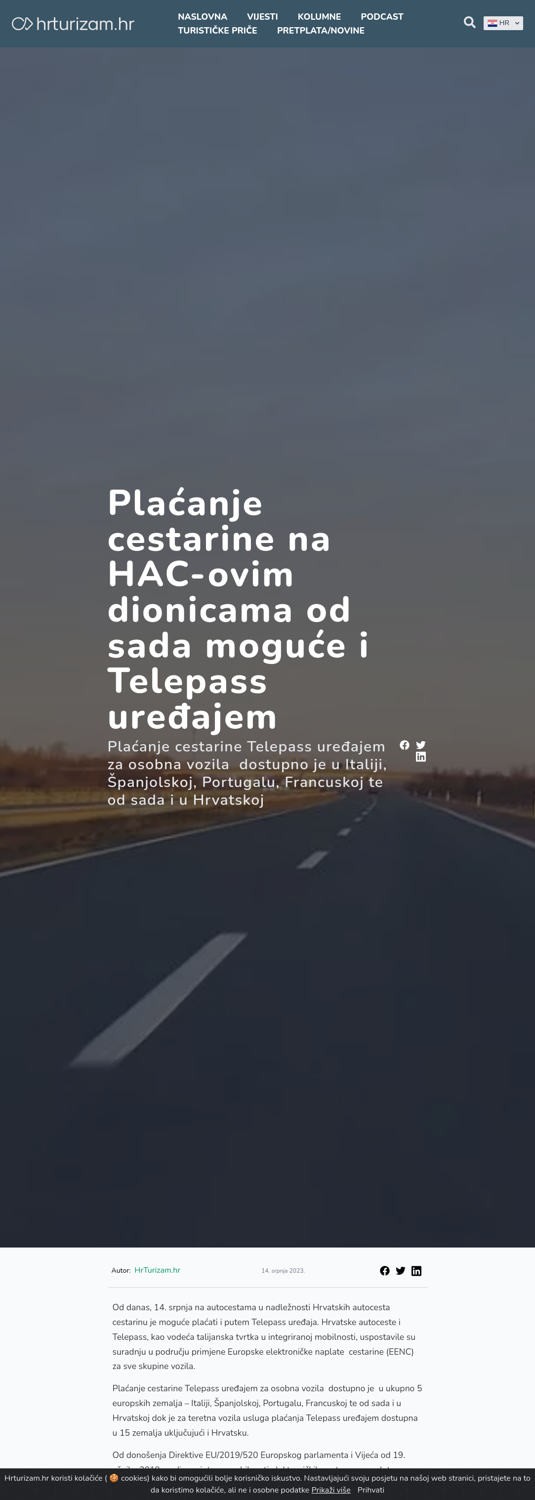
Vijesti (262, 17)
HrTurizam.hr (157, 1270)
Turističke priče (217, 31)
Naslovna (202, 17)
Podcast (382, 17)
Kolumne (319, 17)
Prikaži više (330, 1490)
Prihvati (371, 1490)
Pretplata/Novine (321, 31)
